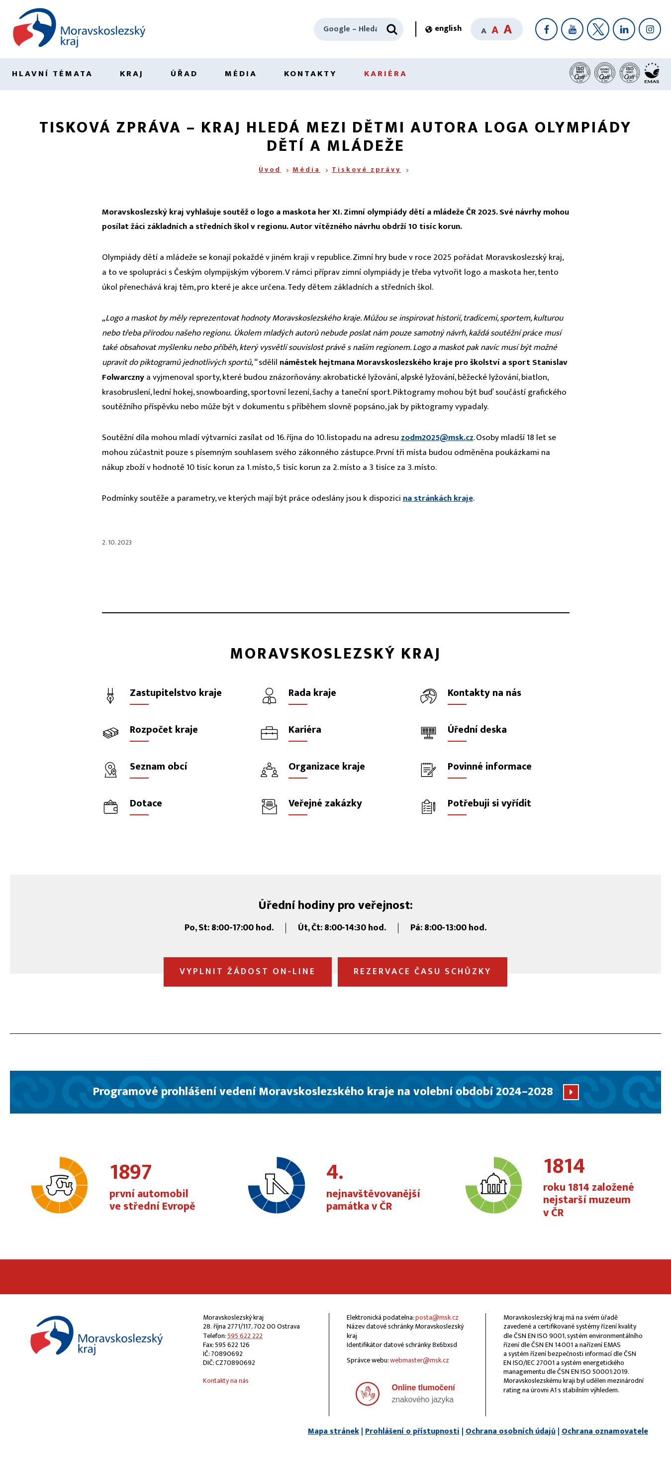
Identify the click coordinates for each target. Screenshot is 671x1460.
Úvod (270, 169)
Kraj (132, 74)
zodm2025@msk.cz (437, 438)
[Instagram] (650, 29)
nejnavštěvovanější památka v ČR (376, 1188)
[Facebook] (546, 29)
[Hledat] (392, 29)
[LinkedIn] (624, 29)
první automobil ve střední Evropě (159, 1188)
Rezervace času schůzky (422, 971)
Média (241, 74)
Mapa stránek (333, 1431)
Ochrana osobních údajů (511, 1431)
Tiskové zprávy (366, 169)
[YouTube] (572, 29)
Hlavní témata (52, 74)
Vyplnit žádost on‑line (248, 971)
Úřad (184, 74)
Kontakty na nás (226, 1380)
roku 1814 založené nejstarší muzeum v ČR (593, 1188)
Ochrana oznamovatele (605, 1431)
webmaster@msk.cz (419, 1360)
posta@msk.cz (437, 1317)
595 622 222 (245, 1336)
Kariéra (385, 74)
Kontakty (310, 74)
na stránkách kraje (438, 498)
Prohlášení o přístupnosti (412, 1431)
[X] (598, 29)
